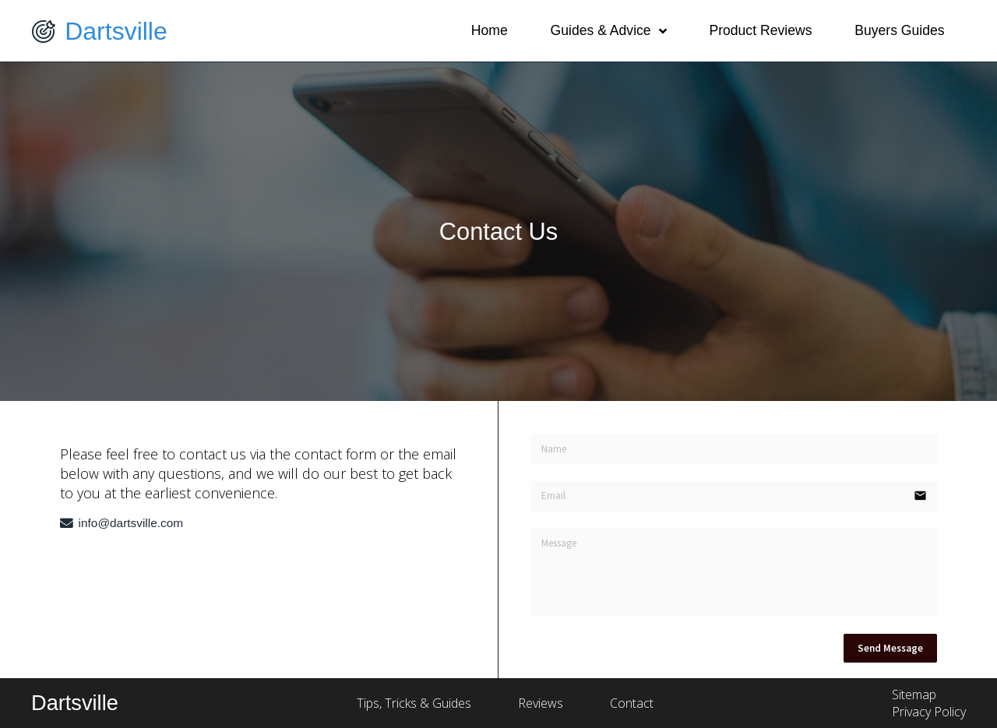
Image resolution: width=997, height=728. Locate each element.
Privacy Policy (929, 711)
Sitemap (914, 694)
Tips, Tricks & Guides (415, 703)
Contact (632, 703)
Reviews (540, 703)
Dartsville (116, 31)
